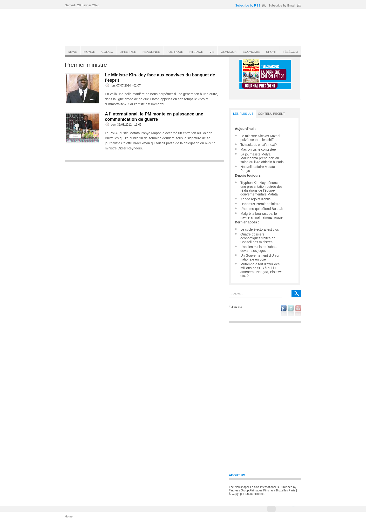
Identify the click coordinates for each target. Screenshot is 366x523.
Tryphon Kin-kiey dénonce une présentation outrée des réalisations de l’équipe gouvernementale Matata (261, 188)
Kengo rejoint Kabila (255, 199)
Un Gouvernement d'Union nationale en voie (260, 257)
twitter (291, 310)
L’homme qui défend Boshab (261, 209)
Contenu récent (271, 113)
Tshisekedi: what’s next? (258, 145)
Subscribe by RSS (248, 5)
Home (69, 516)
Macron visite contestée (258, 149)
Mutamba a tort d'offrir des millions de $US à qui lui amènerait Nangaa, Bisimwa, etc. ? (262, 270)
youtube (298, 310)
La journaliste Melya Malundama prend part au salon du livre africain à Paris (262, 158)
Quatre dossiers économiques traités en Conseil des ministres (257, 238)
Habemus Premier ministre (260, 204)
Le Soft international (183, 27)
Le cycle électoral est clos (259, 229)
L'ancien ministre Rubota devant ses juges (259, 249)
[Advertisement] (144, 198)
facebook (284, 310)
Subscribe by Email (281, 5)
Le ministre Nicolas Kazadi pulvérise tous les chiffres (260, 138)
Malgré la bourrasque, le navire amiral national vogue (261, 215)
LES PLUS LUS (243, 113)
